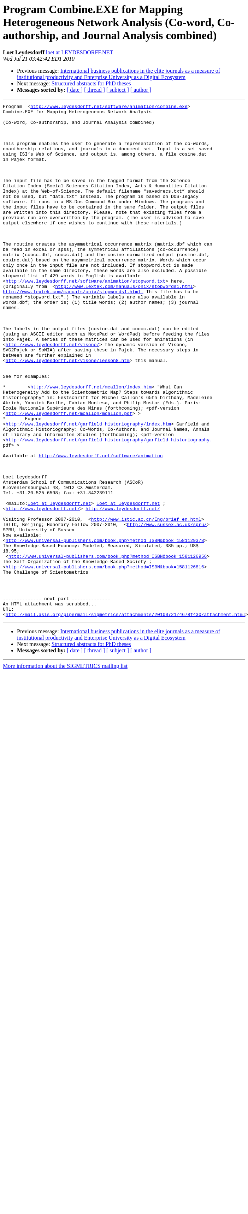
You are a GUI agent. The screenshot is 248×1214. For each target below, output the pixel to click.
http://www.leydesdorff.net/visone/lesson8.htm (68, 412)
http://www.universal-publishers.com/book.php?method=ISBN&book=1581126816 (105, 660)
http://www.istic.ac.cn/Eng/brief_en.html (146, 602)
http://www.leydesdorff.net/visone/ (52, 393)
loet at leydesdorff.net (59, 583)
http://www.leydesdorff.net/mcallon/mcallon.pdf (69, 475)
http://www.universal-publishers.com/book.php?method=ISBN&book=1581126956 (107, 647)
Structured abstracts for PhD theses (91, 83)
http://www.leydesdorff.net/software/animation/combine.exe (109, 107)
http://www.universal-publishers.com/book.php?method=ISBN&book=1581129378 (105, 628)
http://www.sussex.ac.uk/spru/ (167, 609)
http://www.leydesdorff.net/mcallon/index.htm (91, 444)
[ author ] (141, 90)
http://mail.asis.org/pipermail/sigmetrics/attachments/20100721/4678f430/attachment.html (126, 717)
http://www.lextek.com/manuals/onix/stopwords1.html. (73, 329)
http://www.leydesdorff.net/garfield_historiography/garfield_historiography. (109, 507)
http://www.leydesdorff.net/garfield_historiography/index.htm (88, 488)
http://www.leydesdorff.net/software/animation (101, 526)
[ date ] (75, 90)
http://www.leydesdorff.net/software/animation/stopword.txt (85, 317)
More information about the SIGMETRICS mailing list (65, 769)
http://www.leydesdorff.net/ (43, 590)
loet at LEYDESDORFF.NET (79, 52)
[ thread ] (94, 90)
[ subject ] (117, 90)
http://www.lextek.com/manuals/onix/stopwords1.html (124, 323)
